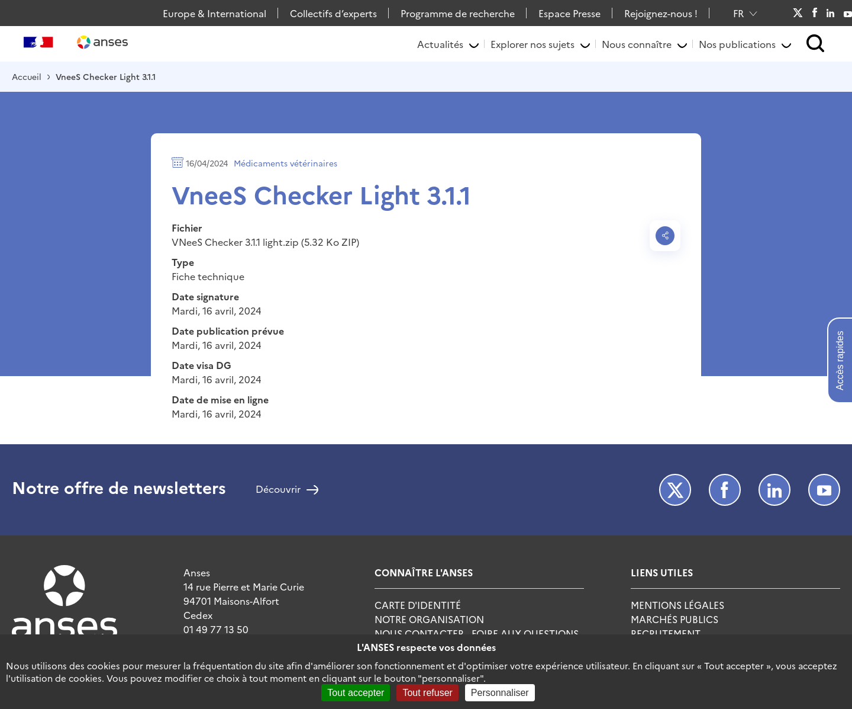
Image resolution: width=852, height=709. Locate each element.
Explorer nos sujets (532, 43)
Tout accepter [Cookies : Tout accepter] (355, 693)
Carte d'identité (418, 604)
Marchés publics (674, 618)
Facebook (814, 13)
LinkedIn (831, 13)
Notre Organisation (429, 618)
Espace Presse (569, 13)
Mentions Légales (677, 604)
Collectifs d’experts (333, 13)
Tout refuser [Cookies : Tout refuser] (427, 693)
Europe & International (214, 13)
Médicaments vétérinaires (285, 163)
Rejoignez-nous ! (661, 13)
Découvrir (278, 490)
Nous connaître (637, 43)
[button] (815, 44)
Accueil (26, 76)
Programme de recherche (458, 13)
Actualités (440, 43)
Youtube (848, 13)
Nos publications (737, 43)
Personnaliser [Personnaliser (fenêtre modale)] (500, 693)
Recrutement (666, 633)
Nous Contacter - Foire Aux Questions (477, 633)
